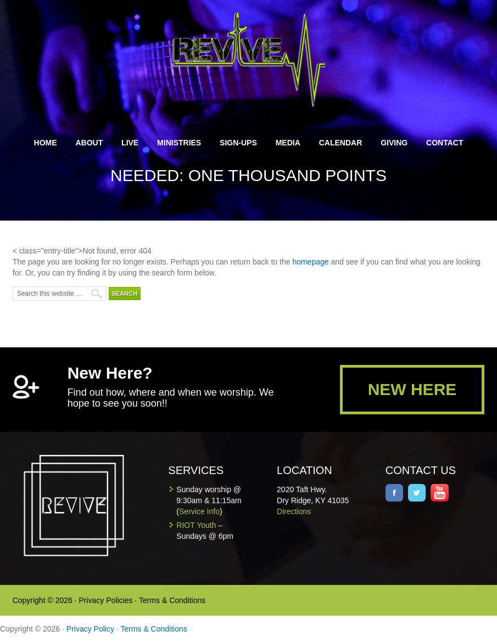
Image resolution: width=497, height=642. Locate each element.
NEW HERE (412, 389)
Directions (294, 511)
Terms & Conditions (172, 600)
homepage (310, 261)
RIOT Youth (196, 525)
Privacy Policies (105, 600)
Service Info (199, 511)
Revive (255, 59)
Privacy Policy (90, 628)
